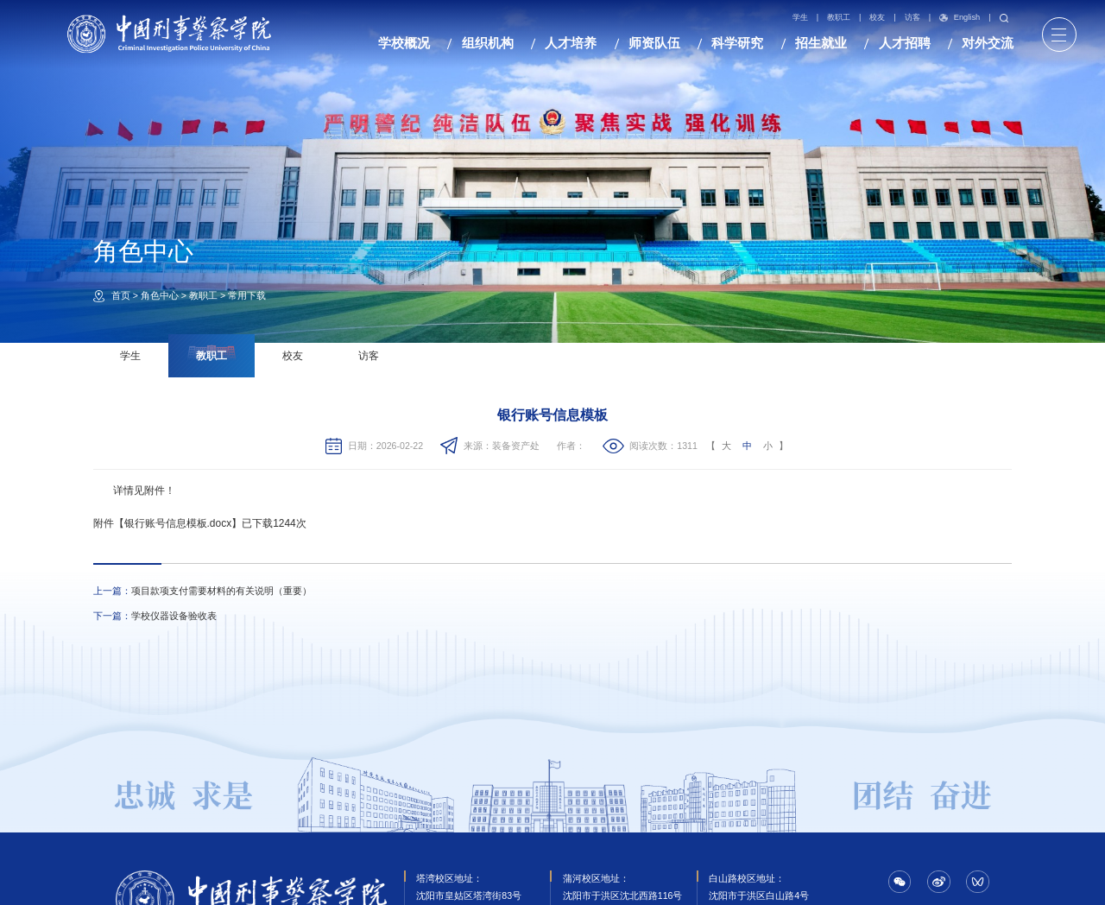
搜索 (1004, 18)
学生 (800, 18)
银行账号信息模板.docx (178, 523)
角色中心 (160, 295)
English (959, 18)
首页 (120, 295)
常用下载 (247, 295)
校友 (877, 18)
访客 (912, 18)
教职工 (838, 18)
